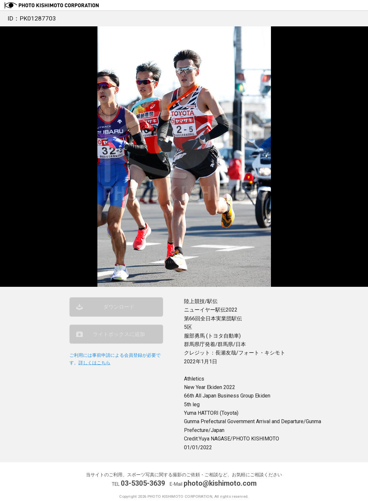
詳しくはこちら (94, 363)
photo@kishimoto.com (220, 483)
